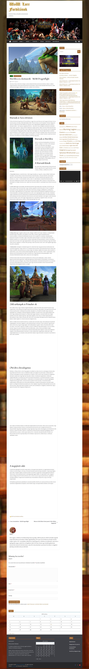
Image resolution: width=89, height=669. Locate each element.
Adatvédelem (56, 41)
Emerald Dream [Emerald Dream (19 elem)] (67, 132)
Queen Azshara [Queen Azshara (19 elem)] (70, 147)
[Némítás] (76, 181)
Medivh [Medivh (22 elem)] (60, 145)
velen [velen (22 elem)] (63, 157)
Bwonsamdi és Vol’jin (63, 104)
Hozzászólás (12, 566)
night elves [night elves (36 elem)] (72, 145)
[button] (23, 41)
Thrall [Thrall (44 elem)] (61, 155)
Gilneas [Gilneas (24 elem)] (61, 137)
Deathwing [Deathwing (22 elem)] (78, 129)
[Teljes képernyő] (78, 181)
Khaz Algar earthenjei (64, 73)
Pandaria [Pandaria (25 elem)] (66, 147)
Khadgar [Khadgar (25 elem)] (65, 141)
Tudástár (35, 41)
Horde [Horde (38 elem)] (73, 137)
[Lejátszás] (61, 181)
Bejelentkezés (72, 641)
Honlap (10, 595)
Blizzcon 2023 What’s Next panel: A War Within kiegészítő (46, 522)
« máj (10, 633)
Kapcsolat (48, 41)
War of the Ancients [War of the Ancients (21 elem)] (70, 157)
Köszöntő (15, 41)
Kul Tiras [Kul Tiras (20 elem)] (73, 141)
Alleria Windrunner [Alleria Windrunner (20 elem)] (62, 126)
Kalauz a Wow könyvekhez (67, 106)
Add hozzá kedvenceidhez (17, 516)
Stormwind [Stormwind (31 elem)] (73, 150)
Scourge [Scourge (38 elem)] (68, 150)
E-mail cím (11, 590)
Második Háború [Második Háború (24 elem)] (65, 145)
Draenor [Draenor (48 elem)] (62, 132)
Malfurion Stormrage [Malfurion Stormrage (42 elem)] (72, 143)
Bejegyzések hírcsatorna (74, 644)
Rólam (42, 41)
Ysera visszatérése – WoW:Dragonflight (19, 521)
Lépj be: (10, 558)
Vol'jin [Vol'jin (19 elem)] (66, 157)
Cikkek (21, 41)
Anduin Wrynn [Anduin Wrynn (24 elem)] (74, 126)
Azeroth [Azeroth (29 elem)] (61, 129)
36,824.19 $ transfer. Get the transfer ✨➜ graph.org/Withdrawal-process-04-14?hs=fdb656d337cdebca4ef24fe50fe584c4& (68, 94)
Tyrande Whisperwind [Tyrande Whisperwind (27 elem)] (71, 155)
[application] (69, 177)
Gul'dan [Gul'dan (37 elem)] (65, 137)
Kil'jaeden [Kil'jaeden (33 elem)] (69, 141)
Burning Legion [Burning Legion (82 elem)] (69, 129)
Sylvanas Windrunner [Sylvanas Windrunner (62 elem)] (67, 153)
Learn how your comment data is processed (37, 604)
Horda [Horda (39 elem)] (69, 137)
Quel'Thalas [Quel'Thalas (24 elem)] (76, 147)
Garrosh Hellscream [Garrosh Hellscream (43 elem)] (65, 135)
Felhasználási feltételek (13, 643)
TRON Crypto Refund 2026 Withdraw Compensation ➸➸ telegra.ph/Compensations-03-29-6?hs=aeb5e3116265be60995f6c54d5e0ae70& (69, 101)
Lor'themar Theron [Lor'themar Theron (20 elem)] (62, 143)
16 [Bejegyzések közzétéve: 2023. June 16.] (51, 624)
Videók (27, 41)
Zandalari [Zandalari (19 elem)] (75, 157)
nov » (13, 633)
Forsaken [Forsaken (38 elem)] (73, 132)
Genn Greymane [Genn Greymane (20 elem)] (74, 134)
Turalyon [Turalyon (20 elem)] (64, 155)
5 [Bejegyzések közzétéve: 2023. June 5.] (9, 621)
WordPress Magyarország (74, 651)
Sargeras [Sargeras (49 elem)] (62, 150)
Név (10, 584)
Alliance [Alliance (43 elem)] (68, 126)
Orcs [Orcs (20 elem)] (63, 147)
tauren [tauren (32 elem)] (77, 153)
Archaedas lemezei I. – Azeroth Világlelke (68, 75)
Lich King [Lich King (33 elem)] (78, 141)
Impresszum (11, 641)
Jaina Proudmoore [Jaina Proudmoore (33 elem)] (69, 139)
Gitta (17, 81)
